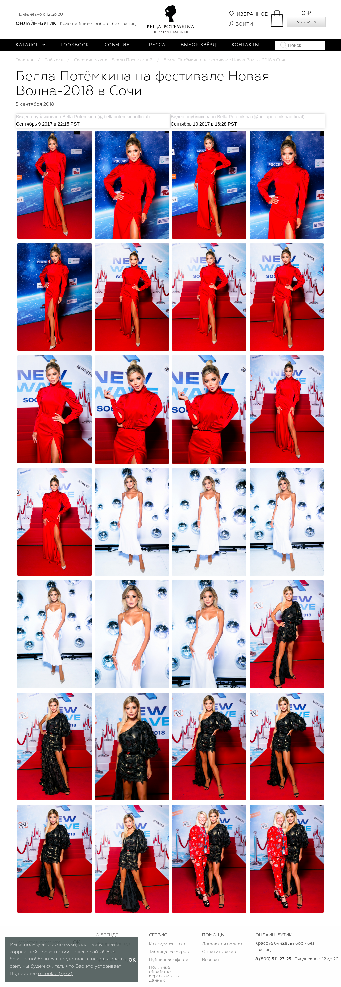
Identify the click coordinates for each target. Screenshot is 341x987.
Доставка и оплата (222, 944)
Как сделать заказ (168, 944)
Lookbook (75, 45)
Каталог (30, 45)
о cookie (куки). (55, 973)
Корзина (306, 21)
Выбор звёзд (198, 45)
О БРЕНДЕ (107, 935)
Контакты (245, 45)
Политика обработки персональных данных (164, 974)
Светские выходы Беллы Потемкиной (113, 60)
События (117, 45)
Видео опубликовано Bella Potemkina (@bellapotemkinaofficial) (83, 116)
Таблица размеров (169, 952)
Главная (24, 60)
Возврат (211, 960)
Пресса (155, 45)
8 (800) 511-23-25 (273, 959)
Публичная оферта (169, 960)
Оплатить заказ (219, 952)
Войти (241, 24)
